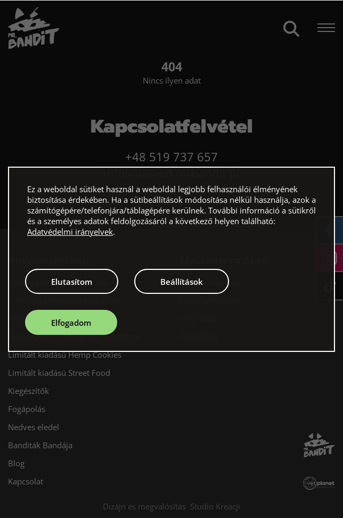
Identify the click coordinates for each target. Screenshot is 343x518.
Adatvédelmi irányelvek (70, 231)
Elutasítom (71, 281)
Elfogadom (71, 322)
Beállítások (181, 281)
